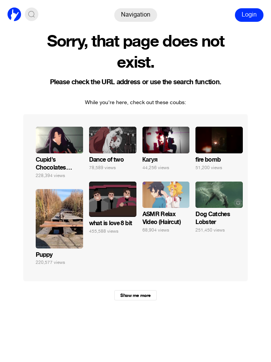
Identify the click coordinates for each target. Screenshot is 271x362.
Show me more (135, 295)
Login (249, 14)
